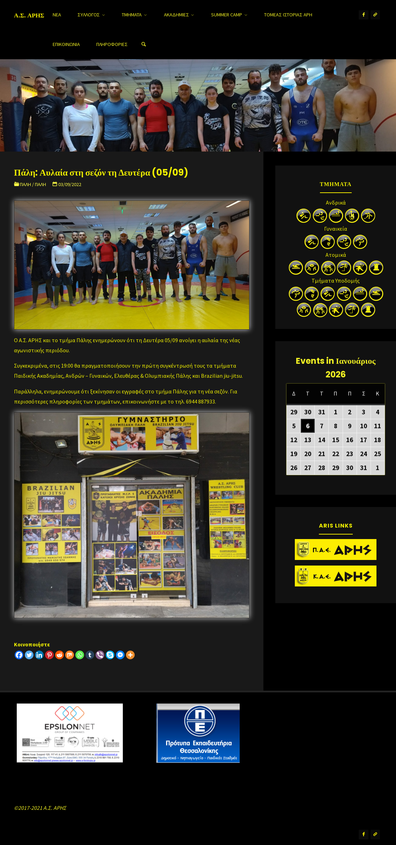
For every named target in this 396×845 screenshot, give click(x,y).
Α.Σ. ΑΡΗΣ (29, 15)
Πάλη (25, 184)
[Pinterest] (49, 655)
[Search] (143, 44)
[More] (130, 655)
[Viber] (100, 655)
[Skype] (110, 655)
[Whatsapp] (79, 655)
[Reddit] (59, 655)
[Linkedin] (39, 655)
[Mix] (69, 655)
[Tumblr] (89, 655)
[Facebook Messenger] (120, 655)
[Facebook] (19, 655)
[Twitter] (29, 655)
